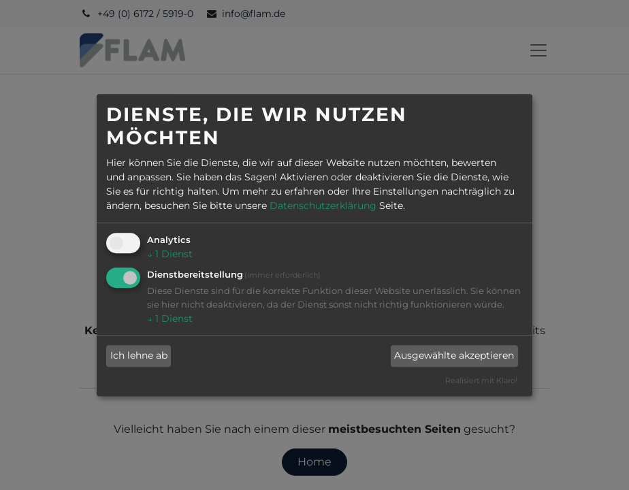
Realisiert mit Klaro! (481, 380)
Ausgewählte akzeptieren (454, 356)
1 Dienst (170, 254)
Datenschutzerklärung (323, 205)
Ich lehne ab (138, 356)
